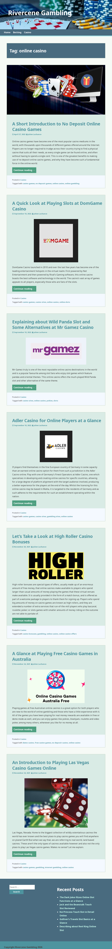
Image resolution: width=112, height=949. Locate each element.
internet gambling (53, 867)
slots (55, 400)
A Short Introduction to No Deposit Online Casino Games (56, 126)
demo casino (28, 742)
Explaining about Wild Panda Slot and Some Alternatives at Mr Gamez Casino (53, 324)
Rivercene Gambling (40, 12)
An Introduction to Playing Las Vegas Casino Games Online (50, 765)
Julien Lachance (34, 134)
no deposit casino (60, 742)
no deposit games (44, 183)
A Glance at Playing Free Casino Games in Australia (55, 656)
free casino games (43, 742)
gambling (41, 634)
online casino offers (68, 634)
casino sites (41, 302)
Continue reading (25, 170)
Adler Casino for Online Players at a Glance (56, 420)
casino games (29, 183)
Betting (17, 32)
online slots (64, 302)
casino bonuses (30, 634)
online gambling (72, 183)
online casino (58, 183)
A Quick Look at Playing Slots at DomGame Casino (57, 206)
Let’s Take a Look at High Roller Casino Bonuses (52, 539)
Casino (27, 32)
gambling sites (53, 516)
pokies (50, 400)
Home (7, 32)
